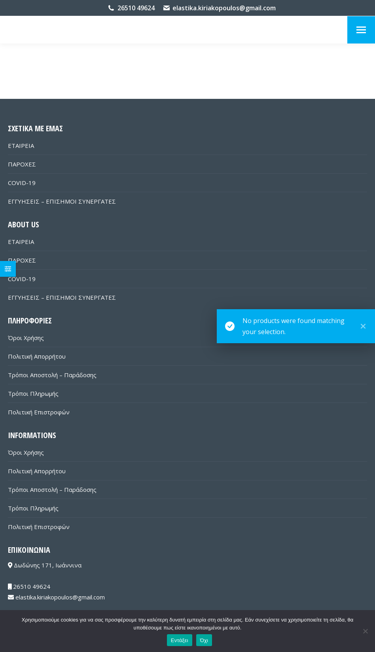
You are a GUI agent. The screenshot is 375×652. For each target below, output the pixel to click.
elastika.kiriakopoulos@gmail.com (224, 8)
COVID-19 (22, 183)
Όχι (204, 640)
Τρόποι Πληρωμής (33, 393)
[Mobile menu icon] (361, 29)
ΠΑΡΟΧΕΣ (22, 164)
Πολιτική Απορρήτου (37, 356)
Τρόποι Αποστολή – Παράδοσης (52, 375)
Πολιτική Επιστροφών (39, 412)
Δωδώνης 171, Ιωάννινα (44, 565)
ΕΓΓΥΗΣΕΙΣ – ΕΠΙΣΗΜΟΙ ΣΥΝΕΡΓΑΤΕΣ (62, 201)
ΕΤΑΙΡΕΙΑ (21, 145)
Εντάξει (179, 640)
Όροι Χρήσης (26, 338)
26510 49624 (136, 8)
